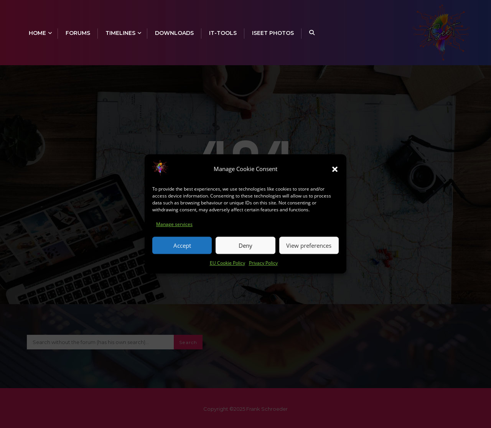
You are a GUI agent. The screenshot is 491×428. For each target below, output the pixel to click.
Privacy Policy (263, 265)
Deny (245, 248)
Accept (182, 248)
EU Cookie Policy (227, 265)
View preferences (308, 248)
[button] (335, 171)
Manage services (174, 226)
